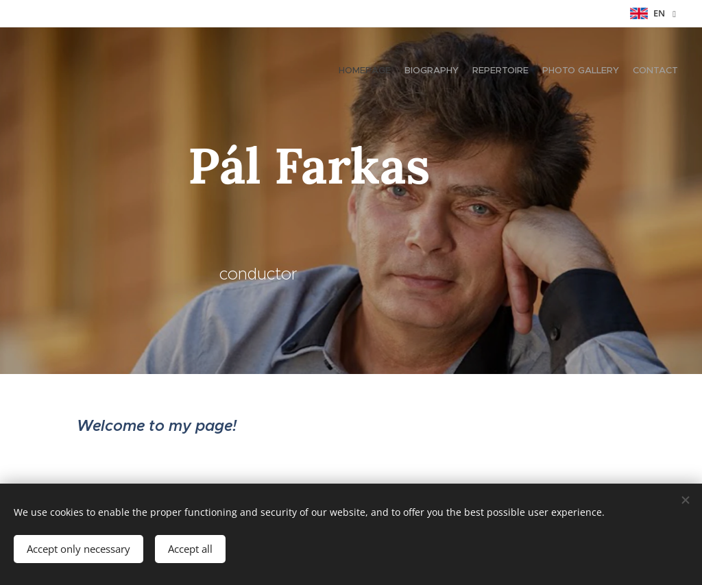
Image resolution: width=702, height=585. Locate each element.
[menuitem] (625, 72)
